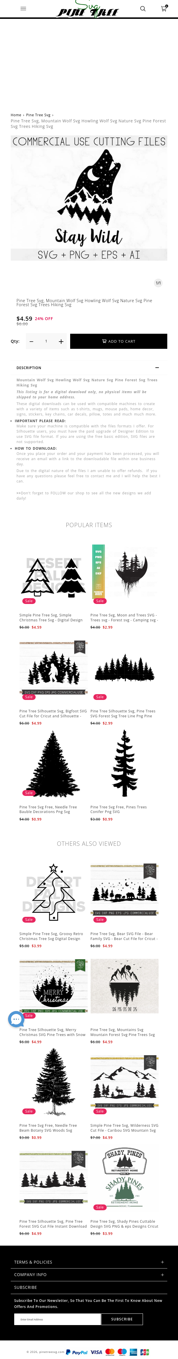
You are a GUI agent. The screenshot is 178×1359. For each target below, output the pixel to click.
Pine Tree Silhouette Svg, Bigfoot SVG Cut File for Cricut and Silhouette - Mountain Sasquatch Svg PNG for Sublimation (53, 718)
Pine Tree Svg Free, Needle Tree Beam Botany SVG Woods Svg (48, 1128)
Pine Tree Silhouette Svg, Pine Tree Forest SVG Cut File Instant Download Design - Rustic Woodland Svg (53, 1226)
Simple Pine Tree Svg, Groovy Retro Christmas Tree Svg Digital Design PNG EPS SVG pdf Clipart (51, 938)
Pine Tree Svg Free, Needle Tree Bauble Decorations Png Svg (48, 809)
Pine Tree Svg (38, 115)
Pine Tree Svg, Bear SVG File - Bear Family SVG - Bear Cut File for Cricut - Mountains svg (124, 938)
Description (90, 368)
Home (16, 115)
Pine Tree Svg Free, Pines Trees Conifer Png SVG (118, 809)
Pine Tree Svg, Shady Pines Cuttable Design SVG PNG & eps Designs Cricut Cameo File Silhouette (124, 1226)
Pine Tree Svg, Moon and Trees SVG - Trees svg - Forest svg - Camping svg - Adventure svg (124, 620)
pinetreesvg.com (52, 1352)
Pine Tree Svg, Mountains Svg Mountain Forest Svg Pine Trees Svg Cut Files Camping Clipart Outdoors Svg (122, 1037)
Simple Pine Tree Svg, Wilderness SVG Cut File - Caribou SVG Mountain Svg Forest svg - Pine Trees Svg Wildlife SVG (124, 1132)
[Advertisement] (89, 62)
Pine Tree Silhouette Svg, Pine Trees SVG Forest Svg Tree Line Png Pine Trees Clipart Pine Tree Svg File (123, 716)
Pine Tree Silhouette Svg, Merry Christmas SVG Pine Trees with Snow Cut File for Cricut (52, 1034)
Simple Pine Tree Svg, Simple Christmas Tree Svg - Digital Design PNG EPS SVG (51, 620)
